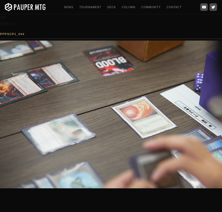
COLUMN (128, 7)
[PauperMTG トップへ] (25, 7)
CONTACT (174, 7)
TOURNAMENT (90, 7)
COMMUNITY (151, 7)
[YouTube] (204, 7)
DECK (111, 7)
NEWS (68, 7)
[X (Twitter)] (213, 7)
